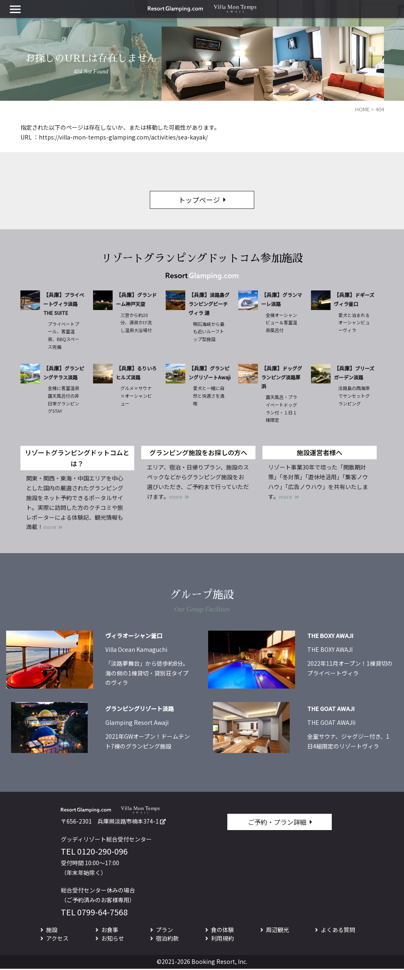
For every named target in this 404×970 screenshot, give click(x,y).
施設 (52, 930)
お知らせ (112, 939)
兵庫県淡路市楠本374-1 (128, 822)
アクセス (57, 939)
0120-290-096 (102, 852)
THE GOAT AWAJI (331, 710)
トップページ (199, 200)
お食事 (109, 930)
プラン (164, 930)
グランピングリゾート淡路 (139, 710)
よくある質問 (338, 930)
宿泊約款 (167, 939)
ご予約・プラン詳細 (277, 823)
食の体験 (222, 930)
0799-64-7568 (102, 913)
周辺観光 (277, 930)
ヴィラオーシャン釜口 (133, 637)
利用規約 (222, 939)
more (50, 528)
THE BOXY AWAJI (330, 637)
